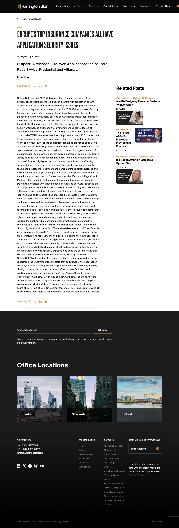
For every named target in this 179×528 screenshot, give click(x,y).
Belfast (127, 414)
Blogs (19, 28)
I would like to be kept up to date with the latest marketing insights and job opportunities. (144, 470)
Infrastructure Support (114, 471)
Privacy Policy (28, 343)
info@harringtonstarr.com (30, 453)
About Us (61, 6)
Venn (160, 522)
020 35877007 (29, 445)
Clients (92, 6)
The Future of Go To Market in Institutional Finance (123, 140)
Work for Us (84, 467)
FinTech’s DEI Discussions (144, 98)
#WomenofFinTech (124, 98)
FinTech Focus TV (123, 130)
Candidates (109, 6)
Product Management (114, 488)
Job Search (78, 6)
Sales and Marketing (113, 496)
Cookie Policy (43, 522)
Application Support (113, 446)
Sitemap (65, 522)
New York (78, 414)
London (27, 414)
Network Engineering (114, 484)
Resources (145, 6)
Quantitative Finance (113, 492)
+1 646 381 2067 (30, 449)
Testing (107, 504)
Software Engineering (114, 500)
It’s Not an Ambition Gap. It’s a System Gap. (134, 162)
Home (82, 446)
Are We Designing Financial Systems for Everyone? (138, 103)
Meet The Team (86, 454)
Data (106, 467)
